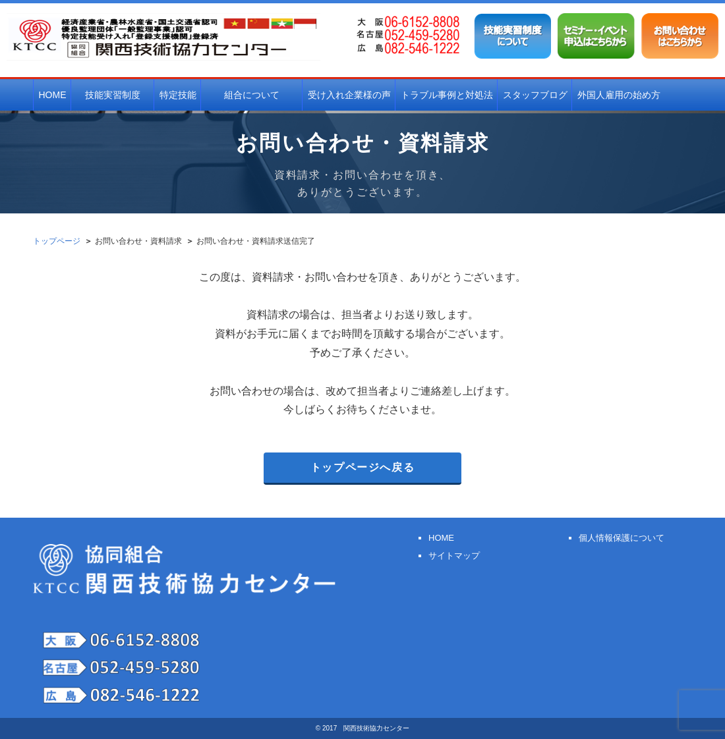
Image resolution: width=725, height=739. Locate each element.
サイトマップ (454, 556)
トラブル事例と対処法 (447, 95)
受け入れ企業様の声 (349, 95)
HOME (52, 95)
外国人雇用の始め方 (619, 95)
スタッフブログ (535, 95)
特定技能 (178, 95)
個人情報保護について (621, 538)
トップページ (56, 241)
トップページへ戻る (362, 467)
